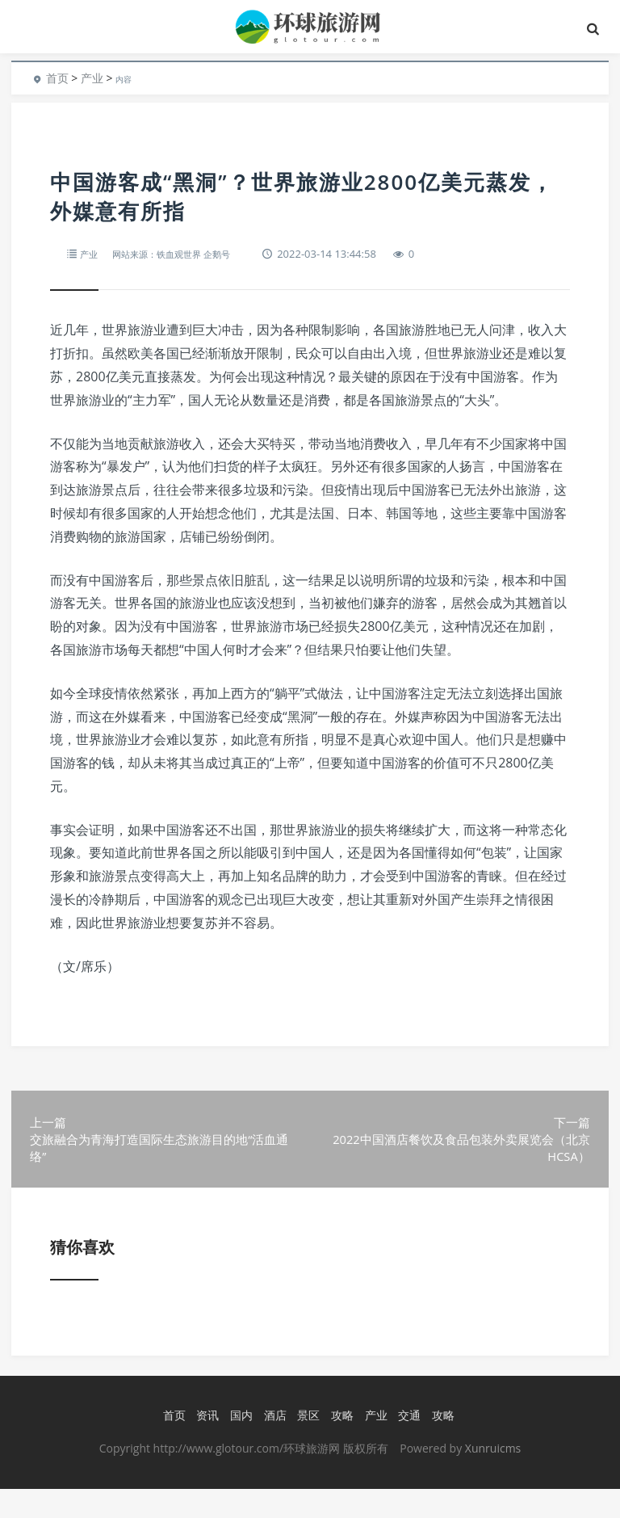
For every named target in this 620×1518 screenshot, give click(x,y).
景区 (306, 1445)
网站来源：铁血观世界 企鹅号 (184, 253)
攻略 (340, 1445)
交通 (407, 1445)
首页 (57, 78)
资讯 (205, 1445)
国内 (239, 1445)
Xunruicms (493, 1477)
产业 (92, 78)
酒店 (272, 1445)
